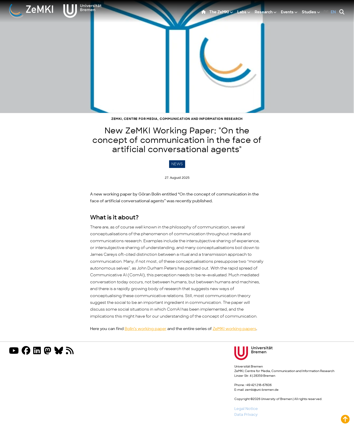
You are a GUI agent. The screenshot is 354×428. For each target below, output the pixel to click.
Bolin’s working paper (145, 329)
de (326, 12)
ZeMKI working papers (234, 329)
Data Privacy (246, 414)
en (333, 12)
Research (263, 12)
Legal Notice (246, 409)
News (177, 164)
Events (287, 12)
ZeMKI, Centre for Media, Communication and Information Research (177, 119)
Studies (309, 12)
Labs (241, 12)
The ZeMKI (219, 12)
